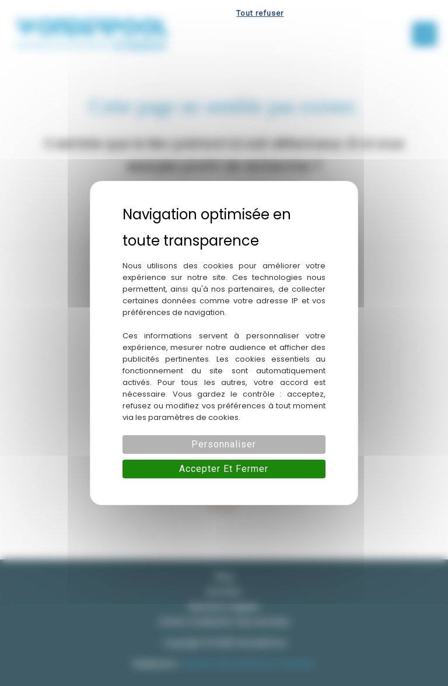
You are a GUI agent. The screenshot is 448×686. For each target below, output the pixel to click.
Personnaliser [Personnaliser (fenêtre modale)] (223, 444)
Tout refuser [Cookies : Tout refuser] (260, 13)
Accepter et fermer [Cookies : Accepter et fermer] (223, 468)
